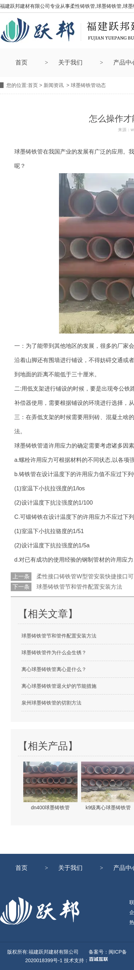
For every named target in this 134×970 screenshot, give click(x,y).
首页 (21, 62)
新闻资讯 (54, 85)
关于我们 (70, 62)
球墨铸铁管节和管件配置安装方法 (78, 587)
